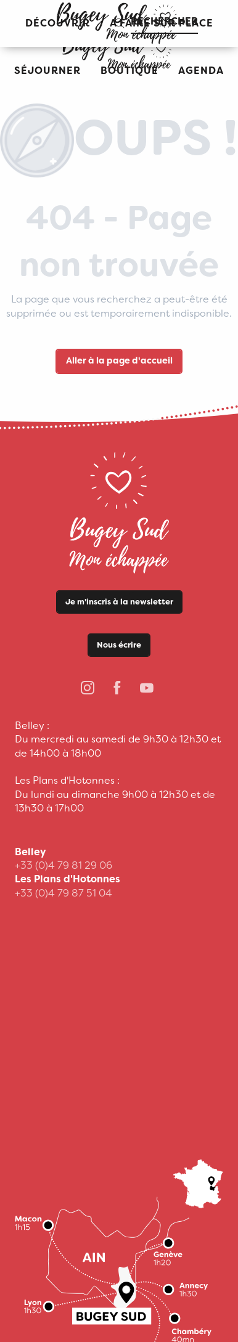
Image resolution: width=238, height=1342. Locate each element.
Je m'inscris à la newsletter (119, 601)
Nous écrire (119, 645)
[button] (47, 71)
